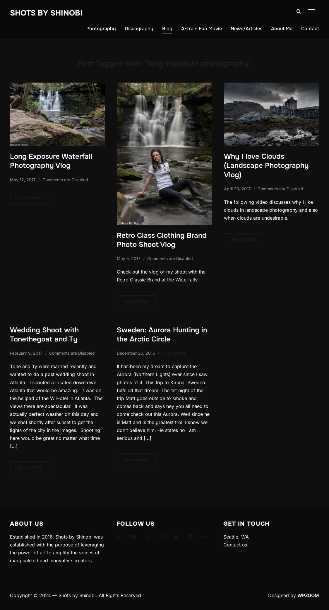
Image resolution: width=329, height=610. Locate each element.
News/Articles (246, 28)
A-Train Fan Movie (201, 28)
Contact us (235, 545)
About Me (281, 28)
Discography (139, 28)
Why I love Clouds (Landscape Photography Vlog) (266, 165)
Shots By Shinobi (46, 13)
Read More (29, 198)
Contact (310, 28)
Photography (101, 28)
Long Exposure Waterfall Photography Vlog (51, 161)
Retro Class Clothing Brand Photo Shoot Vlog (162, 240)
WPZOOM (308, 595)
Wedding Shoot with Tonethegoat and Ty (44, 335)
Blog (167, 28)
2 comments (174, 353)
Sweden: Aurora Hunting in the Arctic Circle (162, 335)
